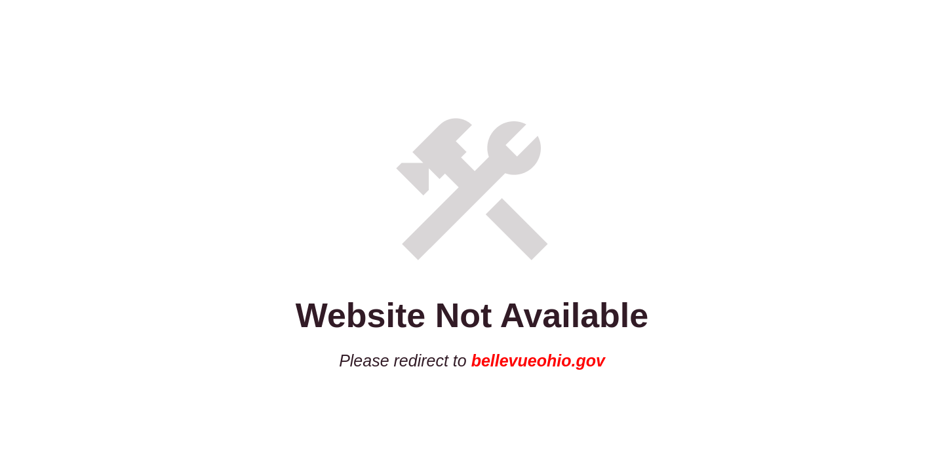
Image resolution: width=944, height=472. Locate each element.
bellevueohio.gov (538, 360)
